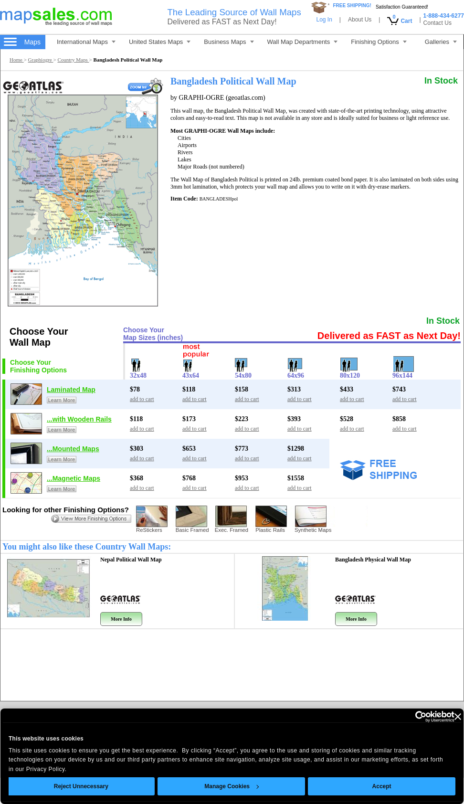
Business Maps (228, 41)
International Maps (86, 41)
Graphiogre (40, 60)
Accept (368, 786)
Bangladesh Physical (373, 559)
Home (17, 60)
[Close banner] (444, 716)
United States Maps (159, 41)
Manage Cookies (217, 786)
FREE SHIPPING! (352, 5)
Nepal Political (131, 559)
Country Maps (73, 60)
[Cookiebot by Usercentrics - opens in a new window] (399, 716)
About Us (359, 19)
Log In (324, 19)
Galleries (441, 41)
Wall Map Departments (302, 41)
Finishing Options (378, 41)
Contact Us (437, 23)
